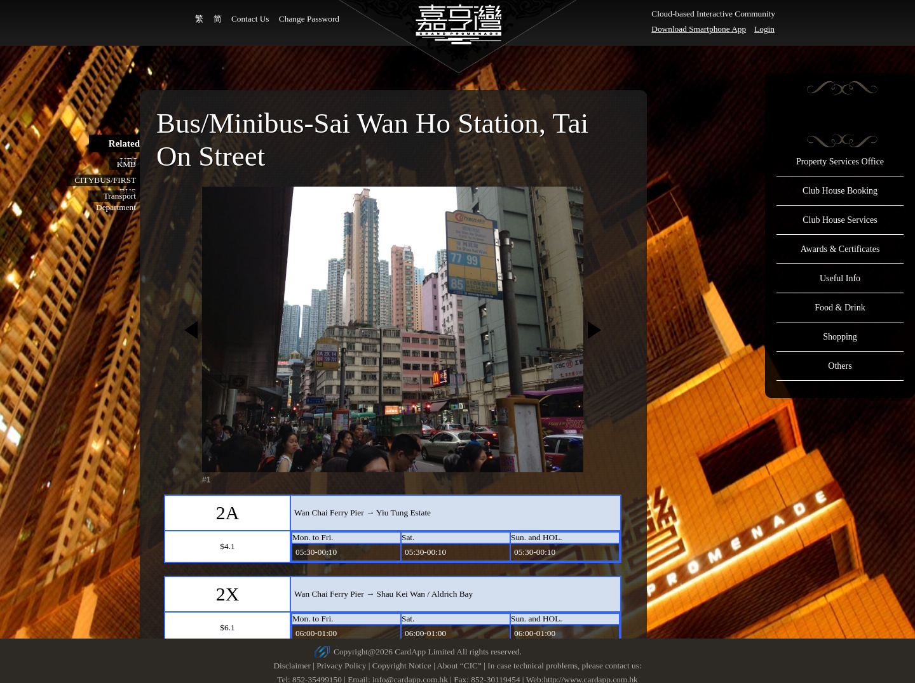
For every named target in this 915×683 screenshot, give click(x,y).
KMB (126, 164)
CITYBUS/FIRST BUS (105, 180)
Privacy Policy (341, 665)
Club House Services (840, 220)
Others (839, 366)
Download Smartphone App (698, 29)
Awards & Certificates (840, 249)
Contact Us (250, 18)
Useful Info (840, 278)
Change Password (309, 18)
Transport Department (116, 196)
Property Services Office (840, 161)
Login (764, 29)
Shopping (840, 337)
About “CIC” (459, 665)
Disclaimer (291, 665)
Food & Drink (840, 307)
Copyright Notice (401, 665)
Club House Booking (840, 191)
